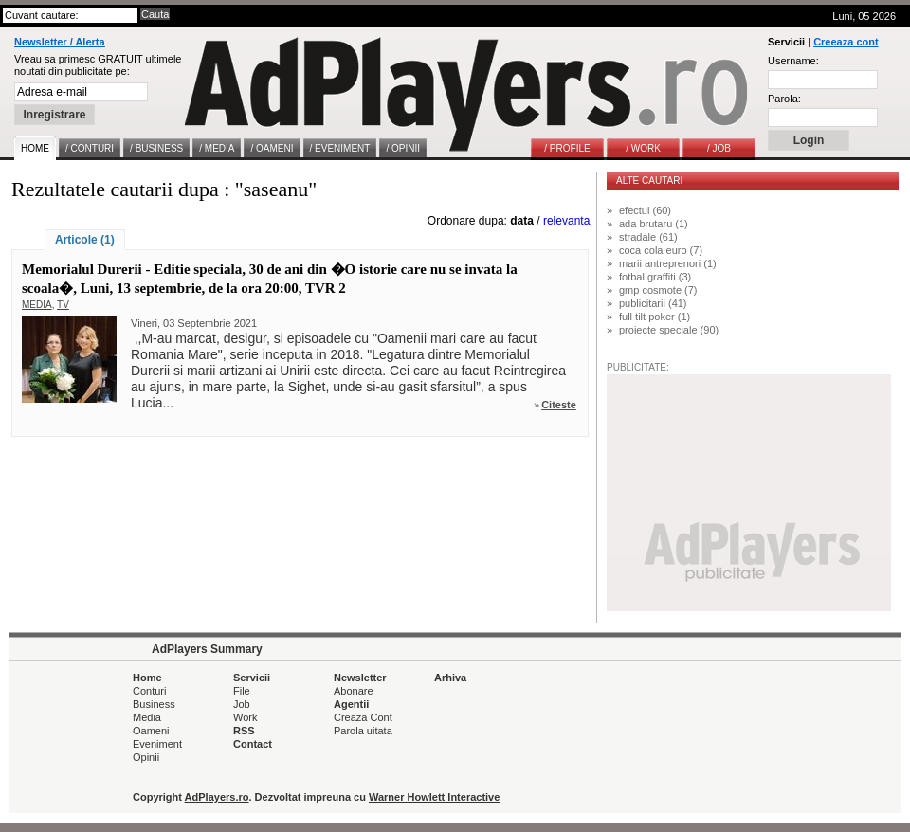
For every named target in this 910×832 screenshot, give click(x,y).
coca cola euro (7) (660, 250)
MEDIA (37, 304)
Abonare (353, 690)
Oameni (151, 730)
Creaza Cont (363, 717)
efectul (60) (645, 210)
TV (63, 304)
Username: (793, 60)
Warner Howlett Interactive (434, 797)
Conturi (149, 690)
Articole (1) (85, 239)
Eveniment (157, 744)
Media (147, 717)
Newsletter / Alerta (59, 41)
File (241, 690)
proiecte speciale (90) (669, 329)
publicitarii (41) (653, 303)
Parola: (784, 98)
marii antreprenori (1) (668, 263)
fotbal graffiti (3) (655, 276)
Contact (252, 744)
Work (245, 717)
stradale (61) (648, 237)
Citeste (558, 404)
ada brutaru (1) (653, 223)
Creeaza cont (845, 41)
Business (154, 704)
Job (241, 704)
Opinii (146, 757)
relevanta (566, 220)
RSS (244, 730)
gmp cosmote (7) (658, 290)
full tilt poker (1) (654, 316)
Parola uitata (363, 730)
